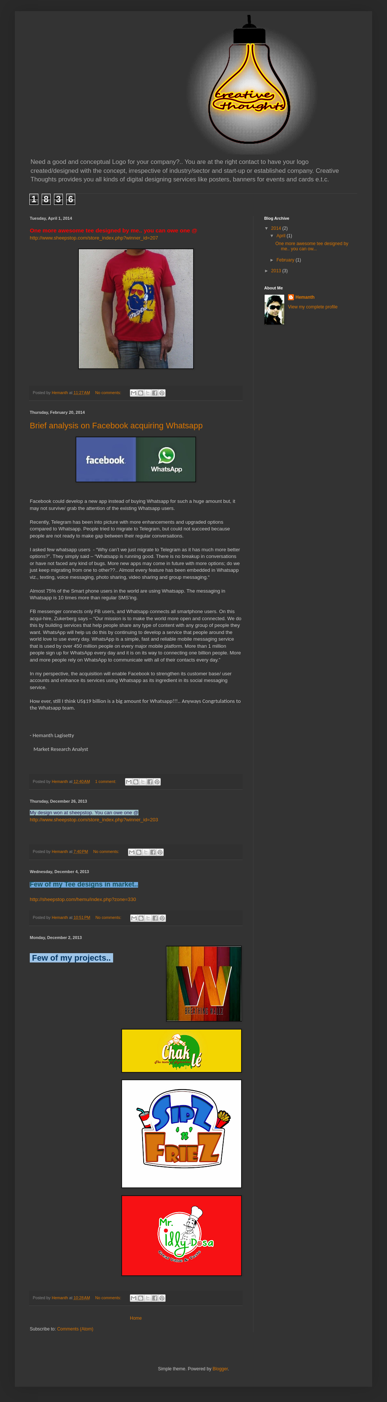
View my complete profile (313, 307)
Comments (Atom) (75, 1329)
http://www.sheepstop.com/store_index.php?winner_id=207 (94, 238)
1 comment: (106, 781)
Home (136, 1318)
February (285, 260)
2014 (276, 228)
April (281, 235)
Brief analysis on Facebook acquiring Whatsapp (116, 425)
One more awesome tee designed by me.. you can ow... (311, 246)
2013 (276, 270)
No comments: (108, 392)
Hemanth (304, 297)
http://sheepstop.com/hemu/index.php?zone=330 (83, 899)
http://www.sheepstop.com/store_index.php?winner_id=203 (94, 819)
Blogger (220, 1368)
